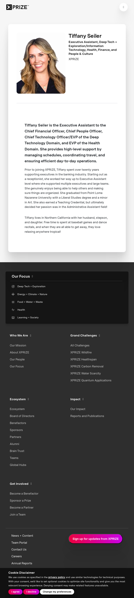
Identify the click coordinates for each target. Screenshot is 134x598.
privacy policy (56, 577)
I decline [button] (31, 591)
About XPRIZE (19, 352)
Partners (15, 437)
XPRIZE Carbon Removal (86, 366)
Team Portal (19, 542)
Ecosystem (17, 409)
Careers (16, 556)
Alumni (14, 444)
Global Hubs (18, 465)
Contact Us (19, 549)
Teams (14, 458)
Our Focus (17, 366)
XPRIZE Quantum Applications (90, 380)
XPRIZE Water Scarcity (85, 373)
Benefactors (18, 423)
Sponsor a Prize (20, 500)
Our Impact (77, 409)
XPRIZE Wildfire (81, 352)
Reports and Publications (87, 416)
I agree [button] (15, 591)
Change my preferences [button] (57, 591)
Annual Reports (21, 563)
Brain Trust (17, 451)
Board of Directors (22, 416)
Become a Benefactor (24, 493)
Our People (17, 359)
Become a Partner (22, 507)
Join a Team (17, 514)
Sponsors (16, 430)
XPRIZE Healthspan (83, 359)
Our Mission (18, 345)
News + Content (22, 535)
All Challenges (80, 345)
